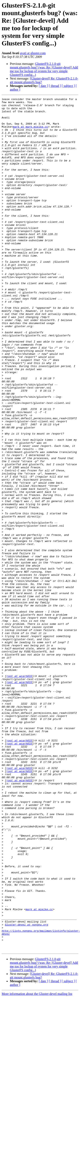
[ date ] (43, 86)
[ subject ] (68, 86)
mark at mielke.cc (39, 1072)
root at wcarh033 (19, 792)
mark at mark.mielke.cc (30, 133)
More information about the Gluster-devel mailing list (37, 1164)
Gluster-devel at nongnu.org (26, 1090)
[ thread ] (55, 86)
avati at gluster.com (33, 53)
